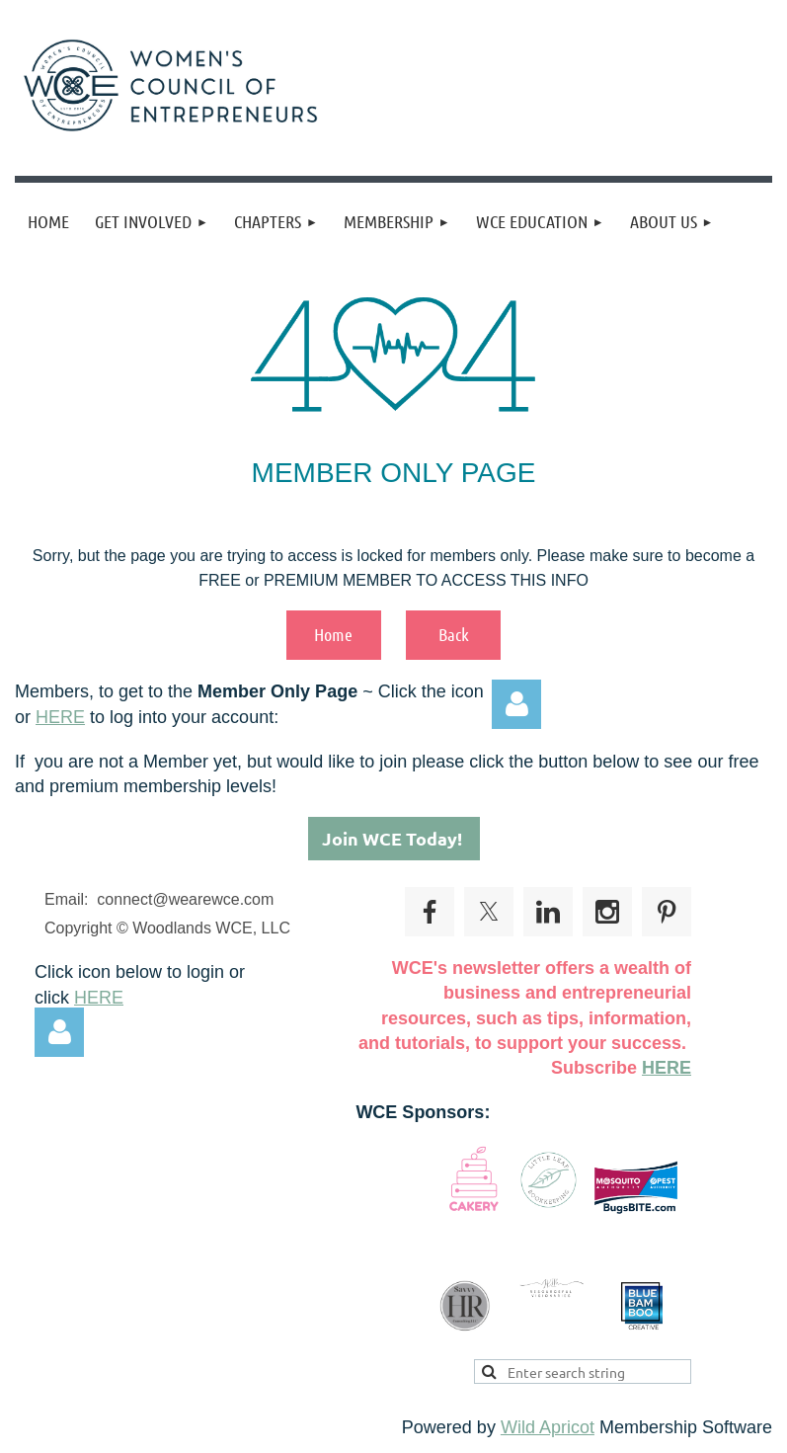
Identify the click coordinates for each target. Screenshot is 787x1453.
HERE (60, 717)
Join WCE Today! (394, 838)
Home (333, 634)
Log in (516, 704)
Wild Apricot (547, 1427)
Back (453, 634)
